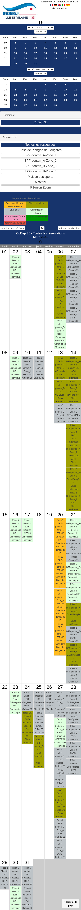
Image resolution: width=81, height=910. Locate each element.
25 (45, 58)
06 (60, 251)
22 (15, 58)
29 (15, 63)
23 (25, 58)
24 (35, 58)
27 (65, 58)
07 (73, 251)
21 (75, 53)
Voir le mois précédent (12, 228)
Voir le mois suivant (69, 228)
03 (27, 251)
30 (25, 63)
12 (55, 48)
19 (55, 53)
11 (45, 48)
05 (49, 251)
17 (35, 53)
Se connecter (59, 8)
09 (5, 42)
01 (4, 251)
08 (4, 352)
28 (75, 58)
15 (15, 53)
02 (15, 251)
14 (75, 48)
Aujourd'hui (40, 31)
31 (35, 63)
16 (25, 53)
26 (55, 58)
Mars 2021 (41, 28)
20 (65, 53)
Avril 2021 (40, 69)
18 (45, 53)
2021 (44, 237)
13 (65, 48)
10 (5, 48)
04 (39, 251)
